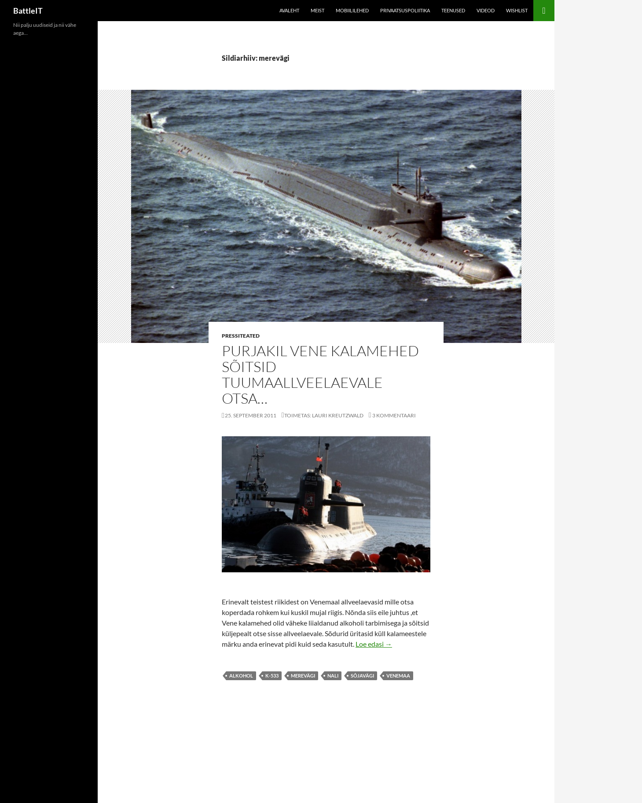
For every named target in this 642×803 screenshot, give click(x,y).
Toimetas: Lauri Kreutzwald (323, 415)
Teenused (453, 10)
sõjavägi (362, 675)
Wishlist (517, 10)
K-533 (272, 675)
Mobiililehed (352, 10)
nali (332, 675)
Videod (486, 10)
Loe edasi (374, 644)
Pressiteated (241, 335)
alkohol (241, 675)
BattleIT (28, 10)
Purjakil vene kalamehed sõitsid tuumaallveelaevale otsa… (320, 374)
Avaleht (289, 10)
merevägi (303, 675)
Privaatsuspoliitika (405, 10)
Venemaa (398, 675)
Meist (317, 10)
